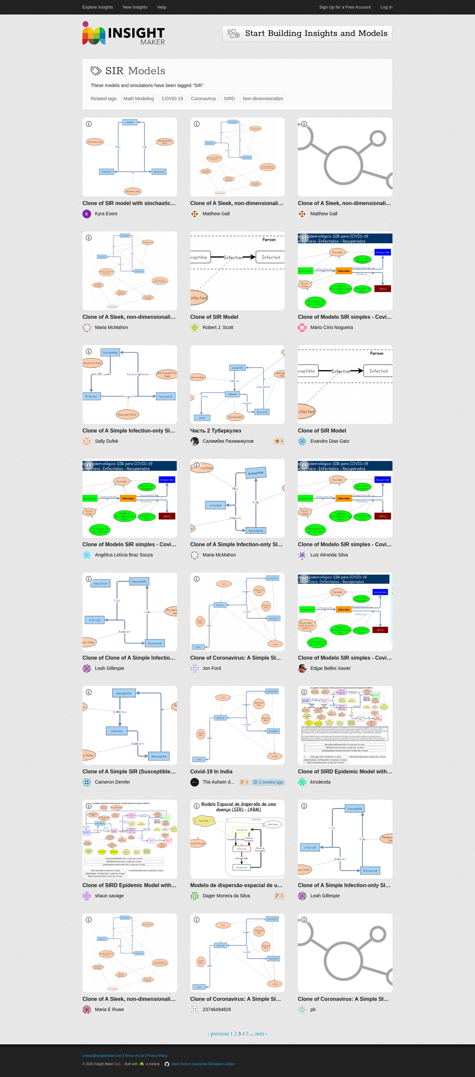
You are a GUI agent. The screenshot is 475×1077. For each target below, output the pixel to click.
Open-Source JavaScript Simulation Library (203, 1064)
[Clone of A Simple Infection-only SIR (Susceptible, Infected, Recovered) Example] (129, 395)
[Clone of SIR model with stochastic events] (129, 168)
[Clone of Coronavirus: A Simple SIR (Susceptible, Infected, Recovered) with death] (237, 623)
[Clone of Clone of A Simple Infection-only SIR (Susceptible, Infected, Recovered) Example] (129, 623)
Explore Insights (97, 7)
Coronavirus (203, 98)
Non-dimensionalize (263, 98)
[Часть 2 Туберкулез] (237, 395)
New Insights (135, 7)
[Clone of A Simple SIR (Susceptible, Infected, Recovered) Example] (129, 736)
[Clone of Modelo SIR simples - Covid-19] (345, 281)
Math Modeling (139, 98)
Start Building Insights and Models (307, 33)
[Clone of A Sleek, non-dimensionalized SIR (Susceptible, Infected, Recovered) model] (237, 168)
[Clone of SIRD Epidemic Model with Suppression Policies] (345, 736)
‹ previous (218, 1033)
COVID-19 (172, 98)
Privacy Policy (157, 1056)
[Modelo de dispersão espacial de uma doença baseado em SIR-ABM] (237, 850)
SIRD (229, 98)
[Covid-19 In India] (237, 736)
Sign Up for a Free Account (345, 7)
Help (161, 7)
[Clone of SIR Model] (237, 281)
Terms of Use (134, 1056)
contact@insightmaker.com (102, 1056)
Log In (387, 7)
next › (261, 1033)
